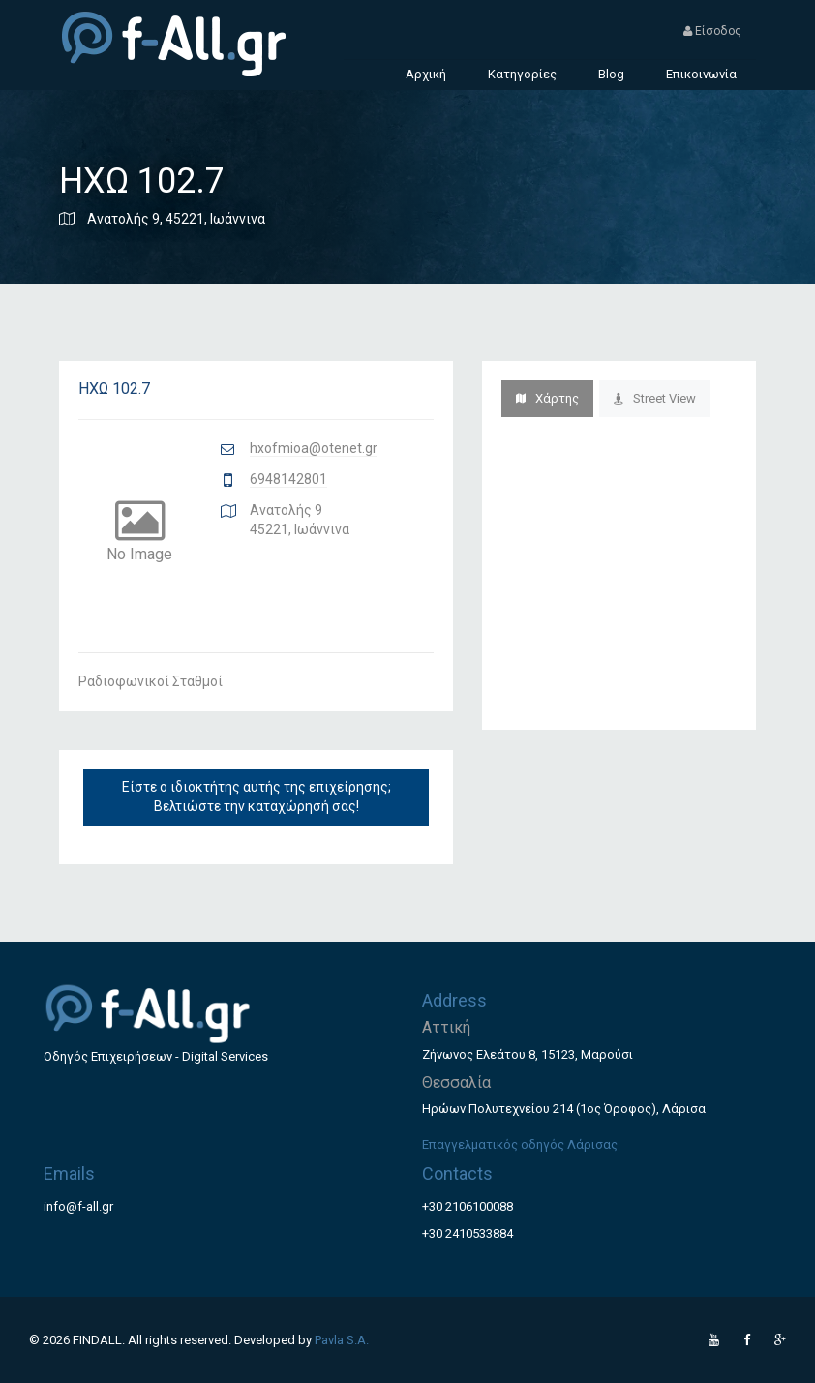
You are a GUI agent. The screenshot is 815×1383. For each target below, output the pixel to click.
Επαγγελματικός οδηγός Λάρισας (520, 1144)
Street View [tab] (655, 398)
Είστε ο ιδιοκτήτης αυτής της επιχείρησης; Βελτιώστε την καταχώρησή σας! (256, 796)
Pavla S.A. (342, 1340)
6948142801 (288, 479)
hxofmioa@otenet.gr (313, 448)
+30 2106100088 (467, 1206)
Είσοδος (712, 31)
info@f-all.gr (78, 1206)
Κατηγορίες (522, 74)
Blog (611, 74)
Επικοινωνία (701, 74)
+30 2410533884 (467, 1233)
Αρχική (426, 74)
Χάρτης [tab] (547, 398)
